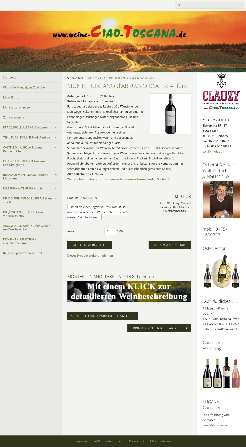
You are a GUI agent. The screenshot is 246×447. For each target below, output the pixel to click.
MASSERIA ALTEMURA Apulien (24, 188)
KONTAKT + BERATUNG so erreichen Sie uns (20, 241)
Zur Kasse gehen (14, 117)
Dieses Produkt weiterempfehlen (90, 255)
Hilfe (153, 441)
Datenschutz (137, 441)
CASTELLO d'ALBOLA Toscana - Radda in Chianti (23, 149)
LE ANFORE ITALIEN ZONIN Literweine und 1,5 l (130, 78)
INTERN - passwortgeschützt (22, 253)
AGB (97, 441)
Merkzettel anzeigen (17, 107)
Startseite (10, 77)
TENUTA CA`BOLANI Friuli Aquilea (26, 137)
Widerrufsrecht (115, 441)
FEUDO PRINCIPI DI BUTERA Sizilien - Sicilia (27, 200)
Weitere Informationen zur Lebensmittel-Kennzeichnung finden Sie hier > (118, 179)
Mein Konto (11, 97)
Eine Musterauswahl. (217, 425)
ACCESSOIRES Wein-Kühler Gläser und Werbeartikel (26, 227)
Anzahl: (72, 231)
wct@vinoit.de (212, 151)
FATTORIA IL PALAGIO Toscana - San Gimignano (25, 163)
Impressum (82, 441)
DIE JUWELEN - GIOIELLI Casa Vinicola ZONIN (23, 214)
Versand (186, 203)
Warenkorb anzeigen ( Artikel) (25, 87)
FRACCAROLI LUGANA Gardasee (25, 127)
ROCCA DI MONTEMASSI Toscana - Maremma (26, 176)
